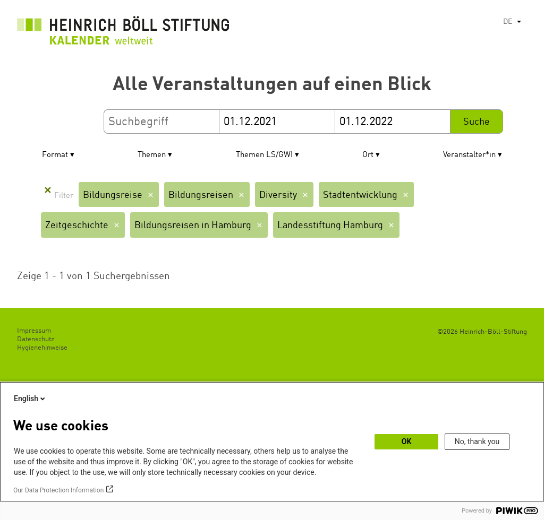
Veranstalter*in (469, 155)
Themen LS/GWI (264, 155)
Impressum (34, 330)
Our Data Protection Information (58, 490)
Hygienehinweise (42, 347)
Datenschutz (35, 339)
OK (407, 441)
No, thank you (477, 441)
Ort (367, 155)
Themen (152, 155)
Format (55, 155)
